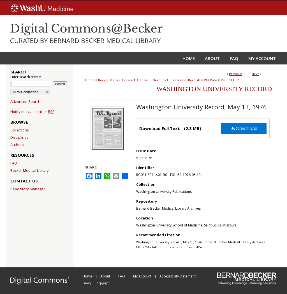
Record (226, 80)
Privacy (87, 283)
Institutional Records (185, 80)
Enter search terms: (25, 77)
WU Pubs (210, 80)
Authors (17, 144)
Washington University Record (214, 88)
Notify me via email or (32, 111)
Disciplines (19, 137)
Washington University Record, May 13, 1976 (201, 107)
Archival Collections (151, 80)
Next (255, 74)
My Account (142, 276)
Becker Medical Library (115, 80)
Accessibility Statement (177, 276)
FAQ (13, 163)
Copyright (103, 283)
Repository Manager (27, 188)
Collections (19, 130)
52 (237, 80)
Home (89, 80)
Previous (235, 74)
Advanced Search (25, 101)
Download (244, 128)
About (105, 276)
